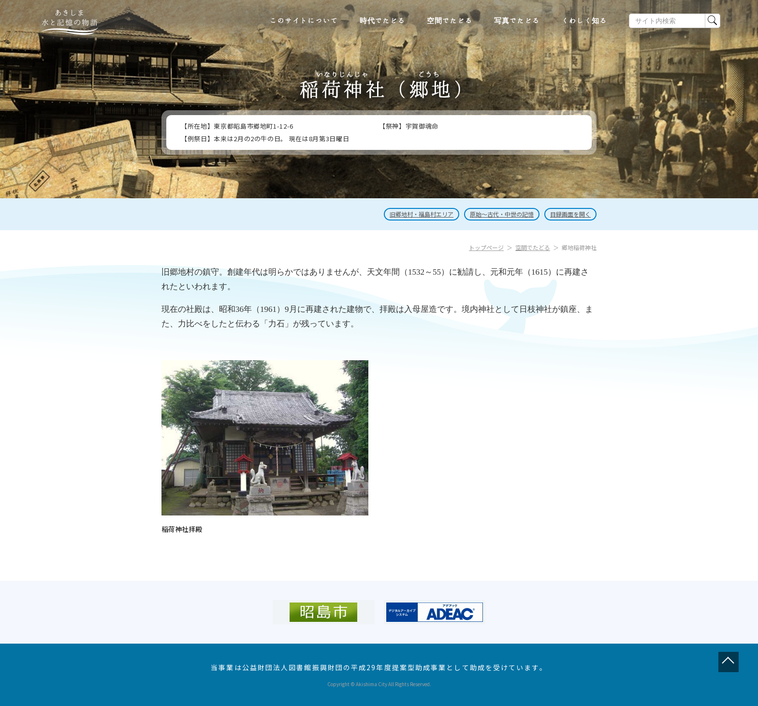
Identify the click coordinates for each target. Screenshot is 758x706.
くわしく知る (584, 21)
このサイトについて (304, 21)
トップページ (486, 247)
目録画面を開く (570, 214)
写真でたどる (517, 21)
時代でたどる (383, 21)
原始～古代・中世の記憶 (502, 214)
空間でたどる (450, 21)
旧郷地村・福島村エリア (421, 214)
